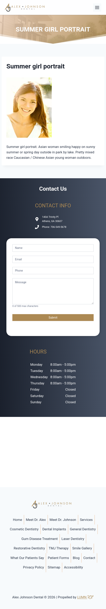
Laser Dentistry (72, 539)
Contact (89, 558)
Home (17, 520)
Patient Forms (58, 558)
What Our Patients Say (27, 558)
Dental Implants (54, 529)
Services (86, 520)
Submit (53, 317)
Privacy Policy (33, 567)
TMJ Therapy (58, 548)
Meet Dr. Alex (36, 520)
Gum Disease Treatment (39, 539)
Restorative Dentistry (29, 548)
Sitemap (54, 567)
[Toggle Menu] (97, 7)
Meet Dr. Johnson (63, 520)
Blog (76, 558)
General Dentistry (83, 529)
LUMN (85, 597)
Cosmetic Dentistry (24, 529)
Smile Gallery (82, 548)
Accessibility (73, 567)
